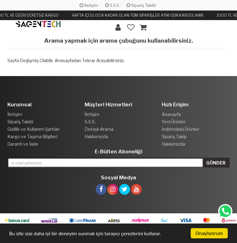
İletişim (89, 5)
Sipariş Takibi (141, 5)
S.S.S (112, 5)
